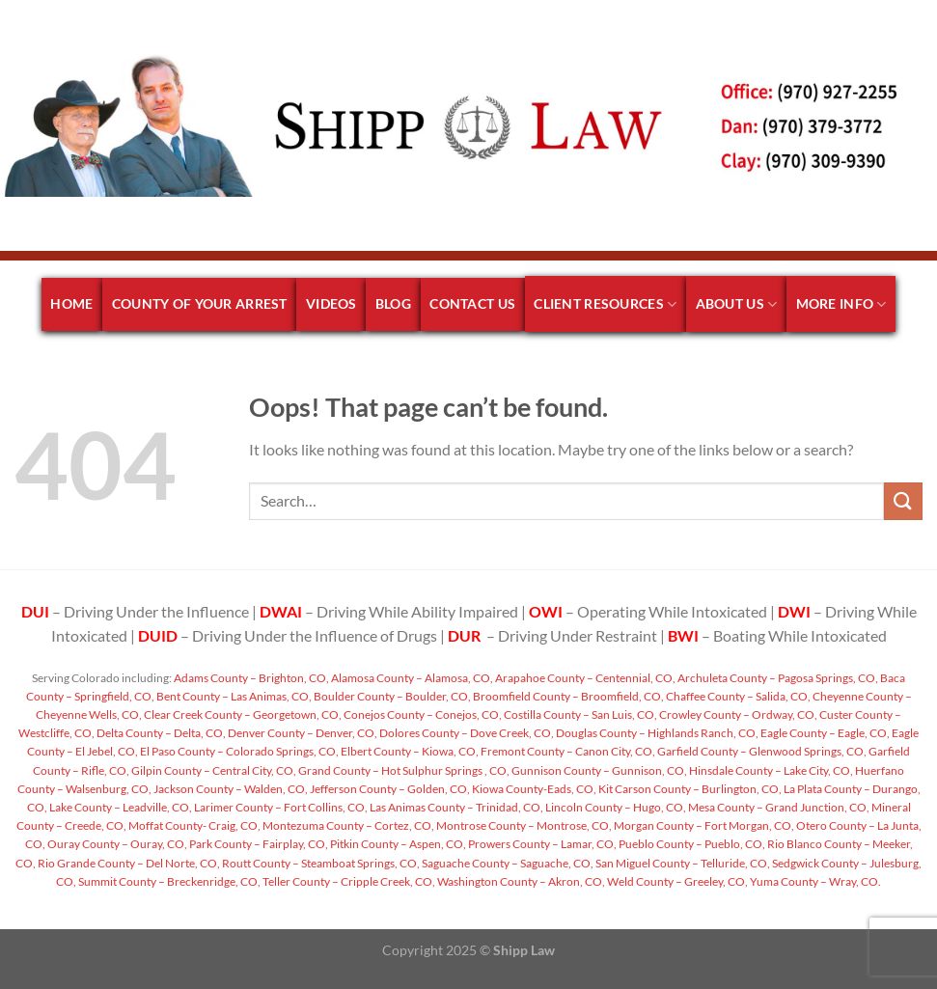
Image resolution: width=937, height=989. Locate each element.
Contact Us (472, 303)
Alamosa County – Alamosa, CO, (411, 678)
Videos (331, 303)
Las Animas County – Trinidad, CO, (455, 807)
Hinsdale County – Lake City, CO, (770, 770)
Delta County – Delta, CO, (160, 733)
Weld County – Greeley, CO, (676, 881)
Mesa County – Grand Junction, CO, (777, 807)
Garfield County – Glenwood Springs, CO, (761, 751)
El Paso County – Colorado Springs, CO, (238, 751)
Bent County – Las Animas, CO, (233, 696)
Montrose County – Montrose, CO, (523, 825)
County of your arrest (200, 303)
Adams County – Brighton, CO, (250, 678)
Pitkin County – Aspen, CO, (397, 844)
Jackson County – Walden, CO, (230, 789)
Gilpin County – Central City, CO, (212, 770)
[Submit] (903, 501)
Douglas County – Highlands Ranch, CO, (656, 733)
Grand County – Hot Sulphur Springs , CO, (403, 770)
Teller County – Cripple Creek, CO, (348, 881)
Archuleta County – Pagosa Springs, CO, (776, 678)
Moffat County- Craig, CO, (193, 825)
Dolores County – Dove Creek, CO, (465, 733)
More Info (841, 304)
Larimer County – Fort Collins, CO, (280, 807)
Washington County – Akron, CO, (520, 881)
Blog (393, 303)
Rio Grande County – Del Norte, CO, (128, 863)
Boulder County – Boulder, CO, (391, 696)
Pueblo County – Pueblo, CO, (691, 844)
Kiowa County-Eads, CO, (533, 789)
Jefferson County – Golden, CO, (389, 789)
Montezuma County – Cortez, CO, (347, 825)
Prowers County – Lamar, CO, (541, 844)
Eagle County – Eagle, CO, (824, 733)
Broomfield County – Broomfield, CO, (567, 696)
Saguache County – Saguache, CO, (506, 863)
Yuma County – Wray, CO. (814, 881)
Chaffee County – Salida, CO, (737, 696)
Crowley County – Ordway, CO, (737, 714)
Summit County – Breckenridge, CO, (168, 881)
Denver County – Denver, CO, (301, 733)
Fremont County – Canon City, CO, (567, 751)
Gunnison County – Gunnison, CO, (598, 770)
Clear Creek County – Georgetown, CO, (242, 714)
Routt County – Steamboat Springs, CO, (320, 863)
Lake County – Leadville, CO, (119, 807)
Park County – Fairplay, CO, (257, 844)
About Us (737, 304)
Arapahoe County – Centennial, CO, (584, 678)
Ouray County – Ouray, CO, (116, 844)
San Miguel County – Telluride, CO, (681, 863)
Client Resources (605, 304)
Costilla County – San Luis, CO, (579, 714)
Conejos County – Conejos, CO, (422, 714)
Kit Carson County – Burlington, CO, (689, 789)
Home (71, 303)
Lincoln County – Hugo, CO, (614, 807)
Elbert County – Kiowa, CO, (409, 751)
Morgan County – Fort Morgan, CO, (703, 825)
